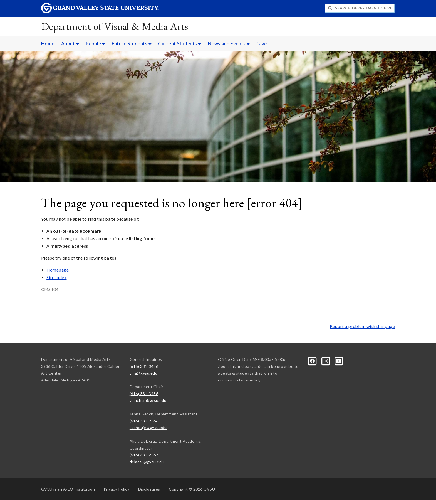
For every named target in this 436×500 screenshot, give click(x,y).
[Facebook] (312, 360)
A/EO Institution (68, 489)
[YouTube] (339, 360)
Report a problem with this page (362, 326)
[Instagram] (326, 360)
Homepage (57, 269)
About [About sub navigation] (70, 43)
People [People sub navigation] (95, 43)
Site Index (56, 277)
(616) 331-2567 (144, 454)
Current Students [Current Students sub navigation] (179, 43)
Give (261, 43)
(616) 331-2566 (144, 420)
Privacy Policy (117, 489)
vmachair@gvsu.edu (148, 400)
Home (47, 43)
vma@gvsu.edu (143, 373)
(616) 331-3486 (144, 366)
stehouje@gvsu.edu (148, 427)
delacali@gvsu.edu (147, 461)
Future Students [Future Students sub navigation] (132, 43)
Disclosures (149, 489)
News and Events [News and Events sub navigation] (229, 43)
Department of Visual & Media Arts (114, 26)
